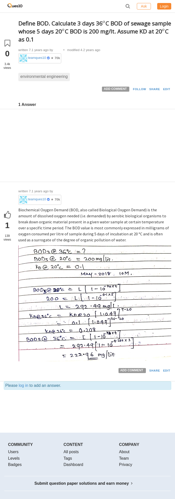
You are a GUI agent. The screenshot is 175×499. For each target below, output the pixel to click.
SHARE (154, 89)
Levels (14, 458)
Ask (144, 6)
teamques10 (37, 58)
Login (164, 6)
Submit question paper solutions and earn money (83, 483)
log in (23, 385)
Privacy (125, 464)
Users (13, 452)
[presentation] (103, 23)
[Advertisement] (94, 147)
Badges (15, 464)
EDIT (166, 89)
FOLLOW (139, 89)
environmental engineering (44, 76)
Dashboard (73, 464)
